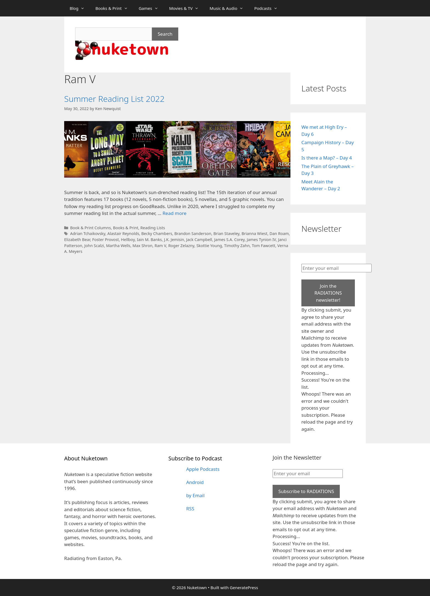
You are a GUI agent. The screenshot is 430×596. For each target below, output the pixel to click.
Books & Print (114, 8)
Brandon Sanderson (192, 233)
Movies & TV (186, 8)
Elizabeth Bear (77, 239)
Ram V (160, 245)
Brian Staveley (226, 233)
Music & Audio (229, 8)
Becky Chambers (156, 233)
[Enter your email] (336, 268)
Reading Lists (152, 227)
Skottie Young (209, 245)
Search (165, 34)
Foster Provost (105, 239)
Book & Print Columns (90, 227)
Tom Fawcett (263, 245)
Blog (80, 8)
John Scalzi (94, 245)
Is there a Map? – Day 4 (326, 158)
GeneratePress (244, 587)
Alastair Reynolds (123, 233)
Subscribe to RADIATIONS (306, 491)
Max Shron (142, 245)
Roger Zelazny (181, 245)
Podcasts (268, 8)
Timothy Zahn (237, 245)
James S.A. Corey (229, 239)
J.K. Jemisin (174, 239)
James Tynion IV (261, 239)
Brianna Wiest (254, 233)
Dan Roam (279, 233)
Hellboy (128, 239)
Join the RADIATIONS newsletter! (328, 293)
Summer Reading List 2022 (114, 98)
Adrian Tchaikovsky (87, 233)
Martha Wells (118, 245)
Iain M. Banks (149, 239)
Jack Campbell (199, 239)
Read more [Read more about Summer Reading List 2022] (174, 213)
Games (151, 8)
